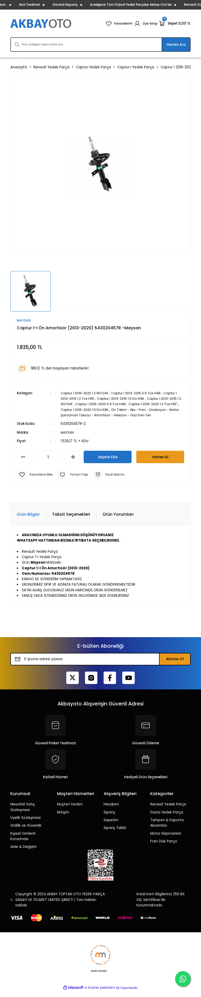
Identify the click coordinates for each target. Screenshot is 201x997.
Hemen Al (160, 462)
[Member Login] (145, 23)
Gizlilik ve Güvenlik (25, 831)
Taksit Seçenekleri (71, 520)
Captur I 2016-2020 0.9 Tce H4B (116, 404)
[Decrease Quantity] (23, 462)
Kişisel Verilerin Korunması (23, 841)
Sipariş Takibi (115, 833)
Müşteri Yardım (70, 809)
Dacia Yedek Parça (166, 817)
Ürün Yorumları (118, 520)
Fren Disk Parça (163, 847)
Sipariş (109, 817)
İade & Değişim (23, 852)
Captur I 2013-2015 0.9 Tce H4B (141, 393)
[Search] (100, 44)
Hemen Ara (176, 44)
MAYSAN (67, 438)
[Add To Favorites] (35, 480)
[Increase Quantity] (73, 462)
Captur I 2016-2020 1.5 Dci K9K (102, 409)
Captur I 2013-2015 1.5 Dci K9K (126, 398)
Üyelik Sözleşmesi (25, 823)
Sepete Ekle (108, 462)
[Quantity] (48, 462)
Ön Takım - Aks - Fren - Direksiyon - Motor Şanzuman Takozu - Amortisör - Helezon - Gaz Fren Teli (122, 415)
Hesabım (111, 809)
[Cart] (175, 23)
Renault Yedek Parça (168, 809)
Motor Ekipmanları (165, 838)
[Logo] (41, 23)
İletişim (63, 817)
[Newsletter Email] (100, 664)
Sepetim (111, 825)
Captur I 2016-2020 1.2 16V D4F (86, 393)
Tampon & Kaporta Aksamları (167, 828)
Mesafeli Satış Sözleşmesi (22, 812)
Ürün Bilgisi (28, 520)
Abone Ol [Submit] (175, 664)
